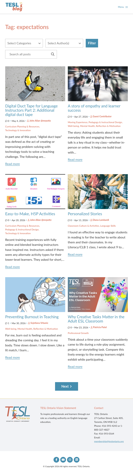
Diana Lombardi (101, 219)
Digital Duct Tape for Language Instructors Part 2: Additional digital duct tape (31, 110)
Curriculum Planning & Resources (22, 126)
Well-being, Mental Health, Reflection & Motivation (94, 126)
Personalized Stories (85, 213)
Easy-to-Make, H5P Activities (30, 213)
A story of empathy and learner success (94, 108)
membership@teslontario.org (109, 441)
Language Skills (108, 225)
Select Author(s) (58, 43)
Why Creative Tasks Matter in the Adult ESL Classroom (96, 318)
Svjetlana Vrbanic (39, 322)
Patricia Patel (100, 327)
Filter (92, 43)
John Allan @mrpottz (40, 120)
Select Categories (19, 43)
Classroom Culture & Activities (83, 225)
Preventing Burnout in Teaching (32, 316)
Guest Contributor (102, 116)
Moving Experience (78, 122)
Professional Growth (78, 333)
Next (65, 386)
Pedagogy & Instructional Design (105, 122)
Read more (12, 164)
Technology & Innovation (18, 130)
